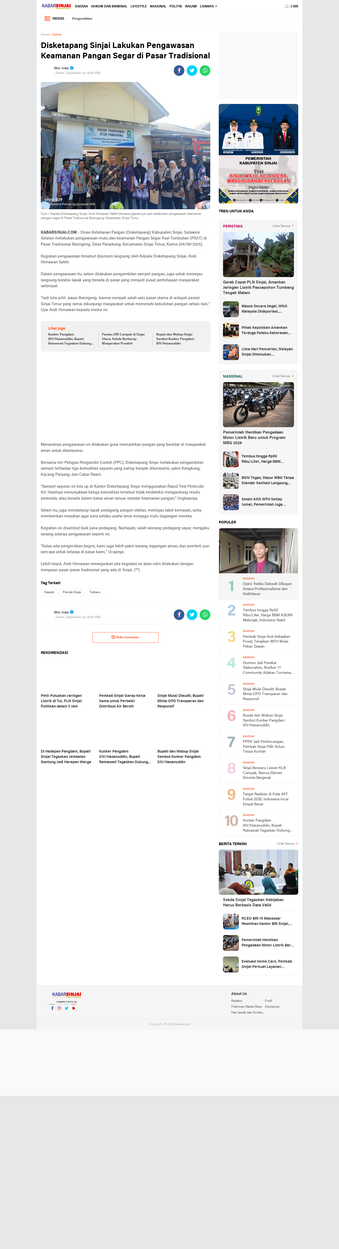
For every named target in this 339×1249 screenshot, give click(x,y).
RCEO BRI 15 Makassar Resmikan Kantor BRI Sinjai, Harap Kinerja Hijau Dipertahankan (265, 922)
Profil (268, 1001)
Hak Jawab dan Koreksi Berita (248, 1012)
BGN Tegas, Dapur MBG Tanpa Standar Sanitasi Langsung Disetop (268, 481)
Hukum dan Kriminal (109, 6)
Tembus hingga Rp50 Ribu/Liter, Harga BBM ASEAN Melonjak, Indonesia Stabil (266, 460)
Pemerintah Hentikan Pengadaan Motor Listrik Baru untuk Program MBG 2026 (254, 437)
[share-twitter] (192, 70)
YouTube (73, 1010)
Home (45, 34)
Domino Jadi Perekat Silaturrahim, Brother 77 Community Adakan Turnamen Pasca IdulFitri (268, 668)
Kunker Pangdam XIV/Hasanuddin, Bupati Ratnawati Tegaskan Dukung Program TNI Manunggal (69, 339)
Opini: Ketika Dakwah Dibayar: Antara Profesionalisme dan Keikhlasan (267, 589)
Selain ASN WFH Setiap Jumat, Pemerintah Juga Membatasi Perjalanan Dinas (266, 502)
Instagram (59, 1010)
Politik (176, 6)
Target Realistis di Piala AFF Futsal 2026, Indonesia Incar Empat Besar (266, 799)
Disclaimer (272, 1006)
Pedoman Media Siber (246, 1006)
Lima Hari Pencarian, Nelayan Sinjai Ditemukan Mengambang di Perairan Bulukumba (267, 352)
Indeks (54, 19)
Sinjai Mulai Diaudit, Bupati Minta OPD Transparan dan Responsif (265, 694)
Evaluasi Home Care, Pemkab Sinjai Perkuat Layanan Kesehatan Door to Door (267, 965)
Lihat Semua (281, 226)
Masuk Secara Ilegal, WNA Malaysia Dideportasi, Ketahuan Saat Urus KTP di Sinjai (264, 309)
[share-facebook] (179, 70)
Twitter (66, 1010)
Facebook (52, 1010)
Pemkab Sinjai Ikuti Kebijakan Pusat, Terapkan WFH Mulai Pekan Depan (266, 642)
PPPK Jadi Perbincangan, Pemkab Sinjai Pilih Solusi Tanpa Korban (263, 747)
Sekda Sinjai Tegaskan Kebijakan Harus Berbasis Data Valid (253, 902)
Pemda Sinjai (72, 592)
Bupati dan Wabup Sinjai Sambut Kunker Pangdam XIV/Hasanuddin (175, 339)
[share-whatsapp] (205, 70)
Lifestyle (139, 6)
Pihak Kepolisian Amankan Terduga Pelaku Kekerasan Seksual (265, 331)
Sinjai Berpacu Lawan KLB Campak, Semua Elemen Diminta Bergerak (264, 773)
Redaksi (236, 1001)
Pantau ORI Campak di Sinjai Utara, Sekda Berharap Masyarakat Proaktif (123, 339)
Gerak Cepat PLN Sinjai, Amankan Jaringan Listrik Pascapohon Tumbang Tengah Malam (258, 287)
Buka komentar (125, 637)
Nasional (158, 6)
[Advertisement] (125, 397)
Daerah (81, 6)
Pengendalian (82, 18)
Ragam (191, 6)
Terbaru (95, 592)
